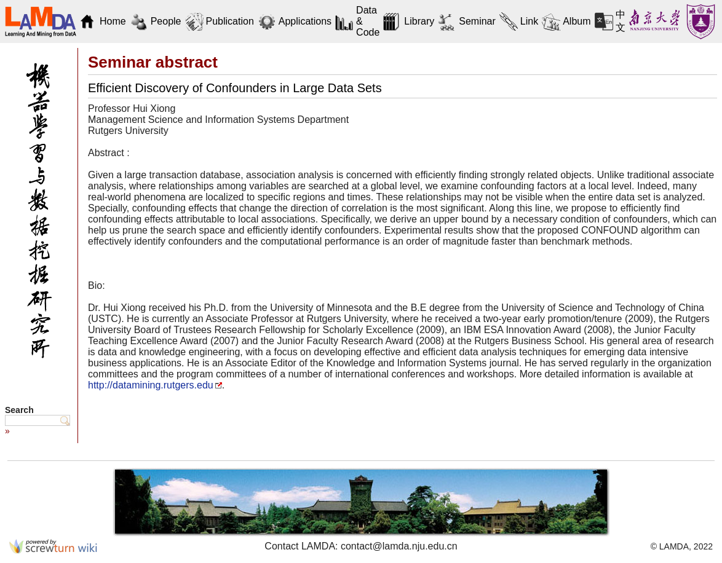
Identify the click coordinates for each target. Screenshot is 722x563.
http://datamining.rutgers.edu (150, 385)
